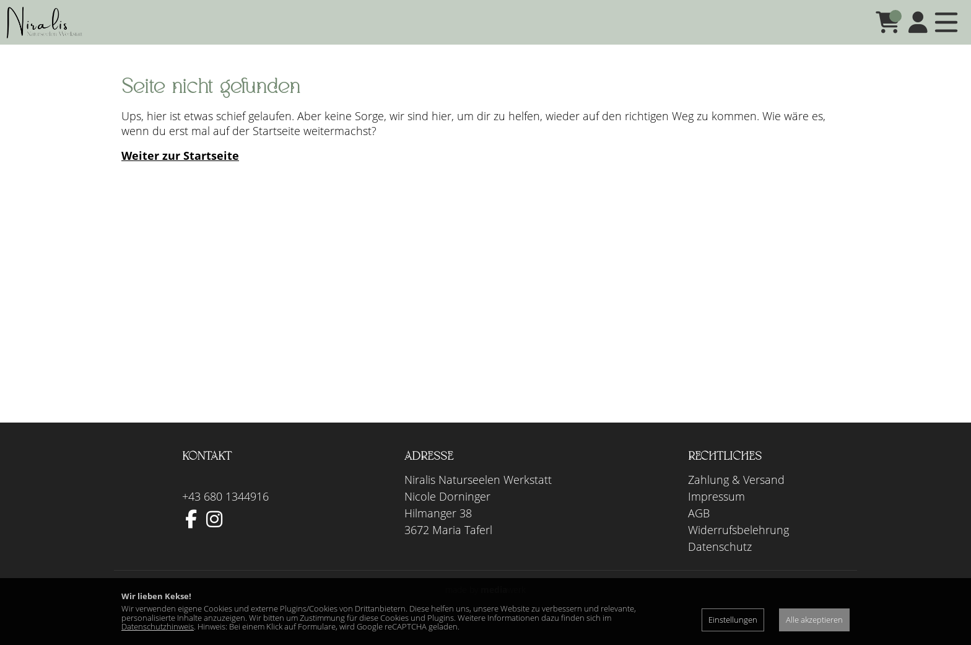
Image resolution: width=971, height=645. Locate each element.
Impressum (716, 513)
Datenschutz (720, 563)
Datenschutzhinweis (157, 626)
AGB (699, 530)
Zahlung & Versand (736, 496)
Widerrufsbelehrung (738, 547)
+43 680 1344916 (225, 513)
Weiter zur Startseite (180, 172)
